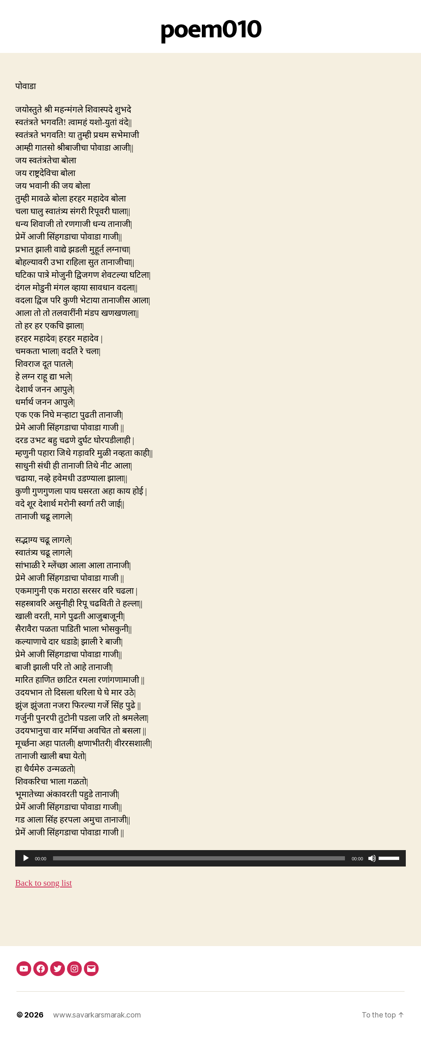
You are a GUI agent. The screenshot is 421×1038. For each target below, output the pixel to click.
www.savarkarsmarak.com (97, 1015)
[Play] (26, 858)
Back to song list (44, 883)
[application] (210, 858)
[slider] (199, 858)
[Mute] (372, 858)
